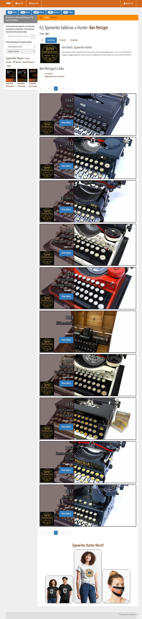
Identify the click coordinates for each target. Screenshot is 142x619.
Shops (9, 66)
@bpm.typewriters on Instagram (54, 76)
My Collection (51, 40)
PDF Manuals (17, 62)
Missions (33, 3)
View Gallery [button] (66, 123)
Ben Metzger (53, 17)
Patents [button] (68, 12)
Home (41, 17)
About (19, 3)
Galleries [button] (38, 12)
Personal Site (49, 74)
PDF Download (10, 86)
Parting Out (62, 40)
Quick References (29, 62)
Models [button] (25, 12)
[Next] (70, 88)
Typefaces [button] (53, 12)
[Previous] (41, 88)
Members (128, 3)
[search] (20, 46)
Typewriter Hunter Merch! (88, 545)
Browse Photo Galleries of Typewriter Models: (19, 42)
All (42, 40)
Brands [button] (12, 12)
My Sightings (74, 40)
